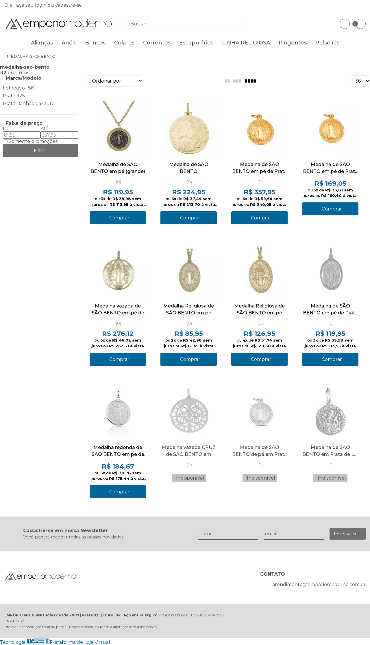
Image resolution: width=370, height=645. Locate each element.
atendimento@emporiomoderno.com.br (319, 584)
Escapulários (196, 43)
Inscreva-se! (346, 533)
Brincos (95, 43)
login (41, 5)
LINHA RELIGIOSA (246, 43)
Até (44, 128)
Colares (124, 43)
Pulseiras (327, 43)
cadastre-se (68, 5)
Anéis (69, 43)
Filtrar (40, 150)
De (6, 128)
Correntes (157, 43)
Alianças (42, 43)
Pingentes (293, 43)
